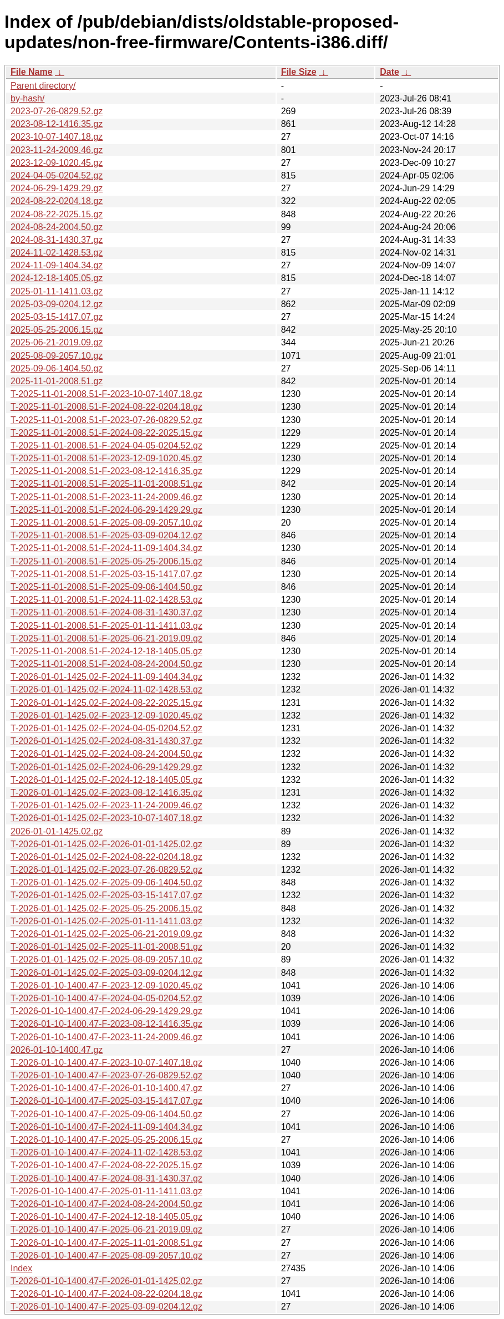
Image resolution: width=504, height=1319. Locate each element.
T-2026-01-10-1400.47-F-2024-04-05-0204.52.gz (106, 998)
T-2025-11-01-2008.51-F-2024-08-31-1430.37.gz (106, 612)
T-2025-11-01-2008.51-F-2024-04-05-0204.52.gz (106, 445)
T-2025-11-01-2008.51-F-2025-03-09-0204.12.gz (106, 535)
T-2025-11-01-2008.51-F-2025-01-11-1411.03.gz (106, 625)
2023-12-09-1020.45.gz (57, 162)
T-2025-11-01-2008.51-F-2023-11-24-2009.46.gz (106, 497)
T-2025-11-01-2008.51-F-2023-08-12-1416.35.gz (106, 471)
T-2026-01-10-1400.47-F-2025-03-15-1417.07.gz (106, 1101)
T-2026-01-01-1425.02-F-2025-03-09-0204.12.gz (106, 972)
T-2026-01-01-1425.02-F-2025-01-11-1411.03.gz (106, 921)
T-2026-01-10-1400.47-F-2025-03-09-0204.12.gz (106, 1306)
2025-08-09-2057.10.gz (57, 355)
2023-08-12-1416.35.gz (57, 124)
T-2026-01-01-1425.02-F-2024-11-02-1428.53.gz (106, 689)
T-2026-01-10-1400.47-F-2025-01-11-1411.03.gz (106, 1191)
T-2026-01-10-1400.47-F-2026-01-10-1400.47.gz (106, 1088)
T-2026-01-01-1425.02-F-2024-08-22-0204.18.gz (106, 857)
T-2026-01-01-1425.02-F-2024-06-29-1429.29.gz (106, 767)
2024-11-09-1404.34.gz (57, 265)
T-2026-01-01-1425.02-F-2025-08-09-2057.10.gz (106, 959)
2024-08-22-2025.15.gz (57, 214)
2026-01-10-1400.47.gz (57, 1050)
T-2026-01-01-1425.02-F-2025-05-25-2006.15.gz (106, 908)
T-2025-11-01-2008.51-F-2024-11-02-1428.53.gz (106, 599)
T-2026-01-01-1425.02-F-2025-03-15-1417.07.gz (106, 895)
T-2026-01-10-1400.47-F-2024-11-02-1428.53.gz (106, 1152)
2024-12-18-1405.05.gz (57, 278)
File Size (299, 72)
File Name (32, 72)
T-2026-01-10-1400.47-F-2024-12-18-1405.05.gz (106, 1216)
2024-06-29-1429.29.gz (57, 188)
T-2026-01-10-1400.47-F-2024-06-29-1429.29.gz (106, 1011)
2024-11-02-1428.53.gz (57, 252)
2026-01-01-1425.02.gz (57, 831)
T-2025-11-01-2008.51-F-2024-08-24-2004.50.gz (106, 664)
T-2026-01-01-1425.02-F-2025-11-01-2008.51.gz (106, 946)
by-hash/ (27, 98)
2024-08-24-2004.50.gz (57, 227)
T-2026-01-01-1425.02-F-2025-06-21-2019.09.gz (106, 934)
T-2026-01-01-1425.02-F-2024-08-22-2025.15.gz (106, 702)
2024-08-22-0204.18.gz (57, 201)
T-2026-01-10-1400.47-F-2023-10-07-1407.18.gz (106, 1062)
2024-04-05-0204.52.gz (57, 175)
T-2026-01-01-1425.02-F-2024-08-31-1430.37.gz (106, 741)
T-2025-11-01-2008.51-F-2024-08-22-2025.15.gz (106, 432)
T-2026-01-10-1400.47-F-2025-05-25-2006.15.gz (106, 1139)
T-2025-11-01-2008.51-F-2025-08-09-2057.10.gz (106, 522)
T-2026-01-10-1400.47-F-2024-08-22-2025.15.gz (106, 1165)
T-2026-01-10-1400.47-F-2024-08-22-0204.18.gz (106, 1293)
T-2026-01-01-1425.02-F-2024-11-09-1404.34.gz (106, 676)
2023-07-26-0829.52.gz (57, 111)
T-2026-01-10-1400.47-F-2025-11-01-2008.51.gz (106, 1242)
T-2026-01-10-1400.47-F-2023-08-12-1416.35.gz (106, 1023)
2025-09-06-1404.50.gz (57, 368)
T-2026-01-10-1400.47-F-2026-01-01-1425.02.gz (106, 1281)
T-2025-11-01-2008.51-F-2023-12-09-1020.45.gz (106, 458)
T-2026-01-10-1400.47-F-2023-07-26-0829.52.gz (106, 1075)
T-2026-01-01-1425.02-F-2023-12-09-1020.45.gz (106, 715)
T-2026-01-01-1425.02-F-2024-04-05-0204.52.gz (106, 728)
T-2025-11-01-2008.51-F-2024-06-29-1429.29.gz (106, 510)
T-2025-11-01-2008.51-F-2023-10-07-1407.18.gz (106, 394)
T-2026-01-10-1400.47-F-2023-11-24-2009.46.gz (106, 1037)
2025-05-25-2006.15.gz (57, 329)
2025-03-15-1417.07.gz (57, 317)
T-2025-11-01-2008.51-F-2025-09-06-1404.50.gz (106, 587)
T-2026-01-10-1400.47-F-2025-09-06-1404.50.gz (106, 1114)
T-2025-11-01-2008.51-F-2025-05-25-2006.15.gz (106, 561)
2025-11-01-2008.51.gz (57, 381)
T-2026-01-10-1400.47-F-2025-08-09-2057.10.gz (106, 1255)
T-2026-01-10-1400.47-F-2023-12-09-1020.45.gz (106, 985)
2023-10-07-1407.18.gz (57, 136)
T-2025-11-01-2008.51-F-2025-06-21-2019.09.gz (106, 638)
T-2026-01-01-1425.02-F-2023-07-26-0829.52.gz (106, 869)
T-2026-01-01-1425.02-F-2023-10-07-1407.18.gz (106, 818)
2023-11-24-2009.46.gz (57, 150)
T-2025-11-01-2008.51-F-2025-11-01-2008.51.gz (106, 483)
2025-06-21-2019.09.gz (57, 342)
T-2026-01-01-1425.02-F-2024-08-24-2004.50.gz (106, 753)
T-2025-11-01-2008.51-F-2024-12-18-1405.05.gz (106, 651)
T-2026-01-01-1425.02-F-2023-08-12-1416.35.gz (106, 792)
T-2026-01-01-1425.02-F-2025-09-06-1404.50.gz (106, 882)
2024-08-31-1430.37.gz (57, 240)
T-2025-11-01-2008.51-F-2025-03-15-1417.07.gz (106, 574)
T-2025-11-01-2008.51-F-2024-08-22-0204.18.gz (106, 406)
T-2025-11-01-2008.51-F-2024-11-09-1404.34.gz (106, 548)
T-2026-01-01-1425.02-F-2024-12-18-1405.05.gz (106, 780)
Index (21, 1268)
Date (389, 72)
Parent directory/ (43, 85)
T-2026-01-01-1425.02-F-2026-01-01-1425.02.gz (106, 844)
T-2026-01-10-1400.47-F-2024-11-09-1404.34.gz (106, 1127)
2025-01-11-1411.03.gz (57, 291)
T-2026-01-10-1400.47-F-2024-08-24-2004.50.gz (106, 1204)
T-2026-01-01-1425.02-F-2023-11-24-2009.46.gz (106, 805)
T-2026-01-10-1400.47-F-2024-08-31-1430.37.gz (106, 1178)
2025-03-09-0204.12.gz (57, 304)
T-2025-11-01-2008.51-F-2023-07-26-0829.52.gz (106, 420)
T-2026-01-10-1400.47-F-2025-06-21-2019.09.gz (106, 1229)
